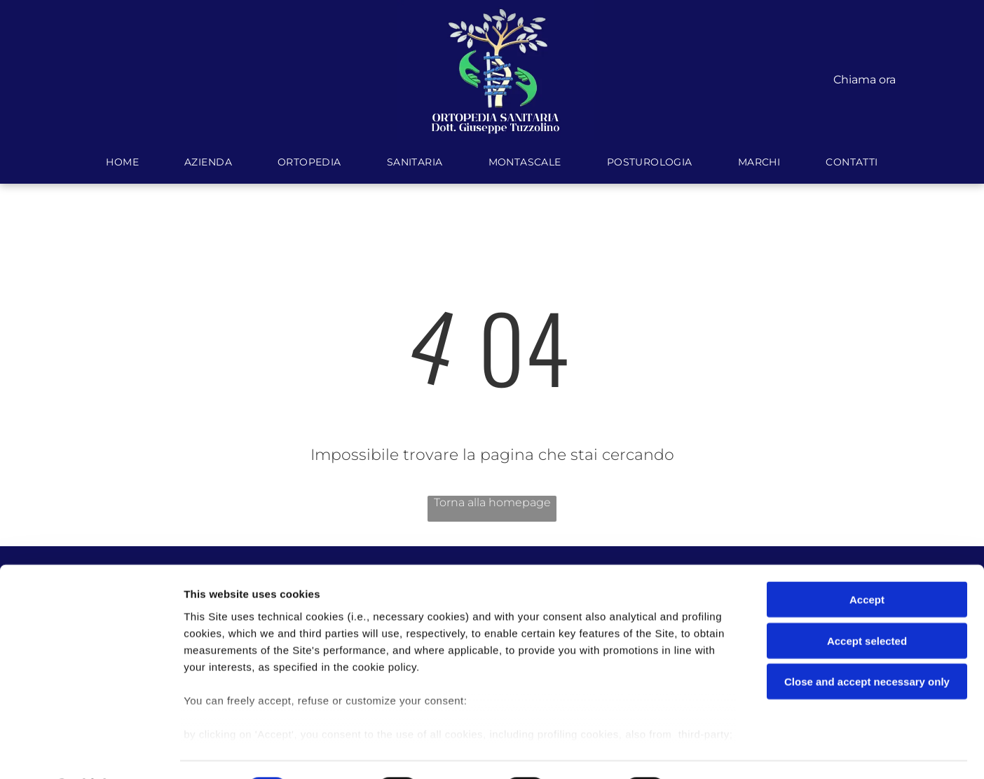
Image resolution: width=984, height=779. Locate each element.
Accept (866, 563)
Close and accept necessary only (867, 645)
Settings (713, 751)
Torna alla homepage (492, 502)
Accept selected (867, 603)
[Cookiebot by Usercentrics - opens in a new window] (90, 751)
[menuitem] (124, 162)
